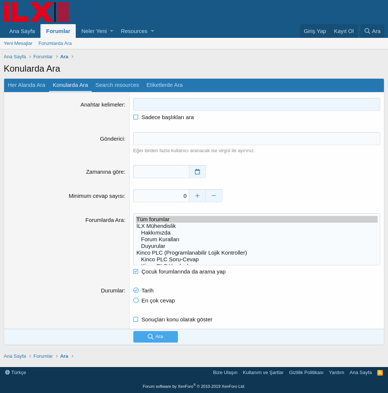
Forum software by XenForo (194, 386)
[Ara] (372, 31)
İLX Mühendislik (257, 226)
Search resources (117, 85)
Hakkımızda (257, 232)
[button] (111, 31)
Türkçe (15, 372)
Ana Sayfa (22, 31)
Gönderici (112, 138)
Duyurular (257, 246)
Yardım (336, 372)
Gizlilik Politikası (306, 372)
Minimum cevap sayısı (96, 196)
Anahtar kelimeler (102, 104)
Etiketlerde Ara (165, 85)
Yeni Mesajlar (18, 43)
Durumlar (112, 290)
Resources (134, 31)
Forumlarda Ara (55, 43)
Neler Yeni (94, 31)
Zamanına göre (105, 171)
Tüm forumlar (257, 219)
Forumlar (58, 31)
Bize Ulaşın (225, 372)
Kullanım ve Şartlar (263, 372)
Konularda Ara (70, 85)
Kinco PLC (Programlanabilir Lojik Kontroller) (257, 252)
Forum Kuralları (257, 239)
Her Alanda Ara (26, 85)
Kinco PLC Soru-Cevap (257, 259)
